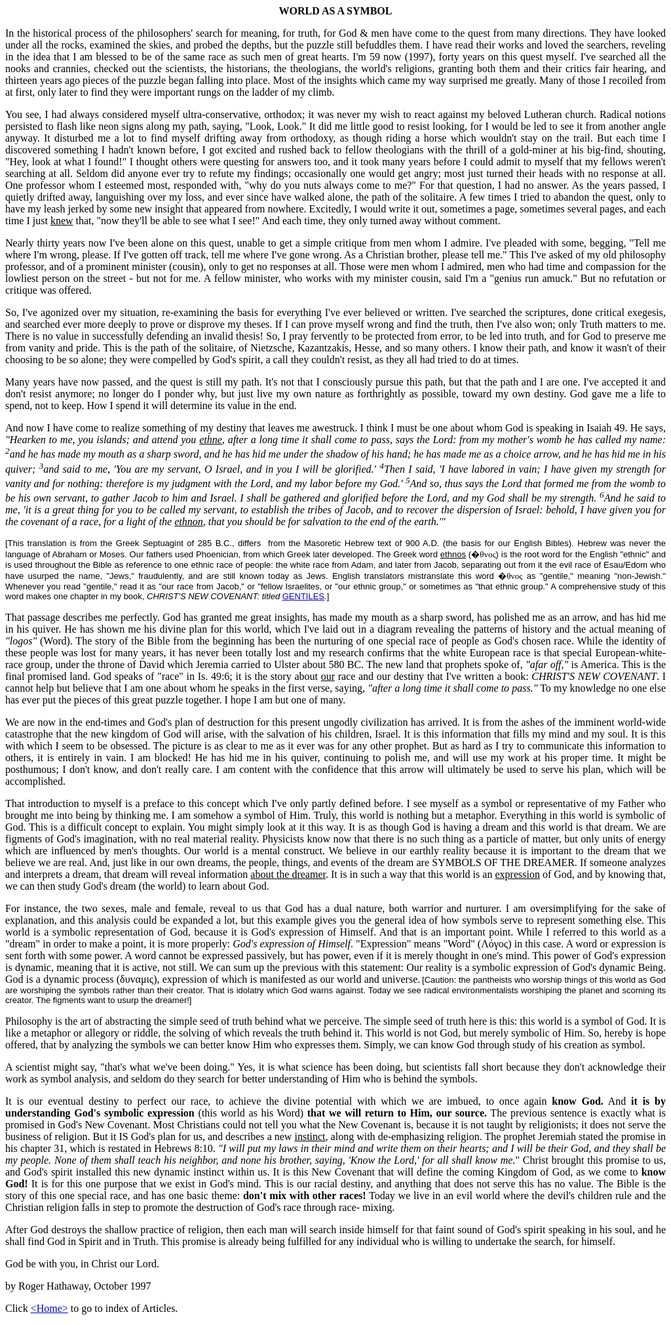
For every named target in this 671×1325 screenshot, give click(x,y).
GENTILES (303, 596)
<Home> (49, 1308)
